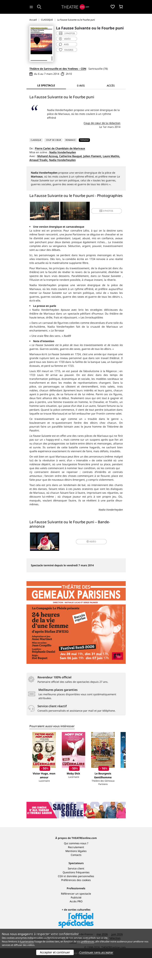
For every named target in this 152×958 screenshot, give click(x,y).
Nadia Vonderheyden (62, 152)
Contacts (76, 855)
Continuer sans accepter (96, 952)
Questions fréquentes (76, 872)
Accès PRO (76, 901)
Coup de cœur (53, 140)
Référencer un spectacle (76, 893)
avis (64, 44)
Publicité (76, 897)
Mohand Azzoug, (47, 156)
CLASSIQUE (36, 140)
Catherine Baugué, (71, 156)
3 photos (67, 33)
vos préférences (85, 941)
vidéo (65, 38)
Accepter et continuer (55, 952)
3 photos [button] (106, 210)
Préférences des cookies (76, 880)
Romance (70, 140)
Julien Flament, (92, 156)
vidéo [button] (91, 541)
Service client (76, 868)
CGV (60, 876)
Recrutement (76, 847)
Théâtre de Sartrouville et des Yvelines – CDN (57, 68)
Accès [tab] (111, 85)
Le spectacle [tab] (46, 85)
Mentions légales (76, 851)
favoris (66, 49)
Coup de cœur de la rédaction (102, 123)
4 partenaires (26, 941)
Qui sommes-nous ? (76, 843)
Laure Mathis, (111, 156)
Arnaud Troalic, (38, 160)
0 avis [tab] (81, 85)
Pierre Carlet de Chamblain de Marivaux (60, 148)
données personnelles (80, 876)
